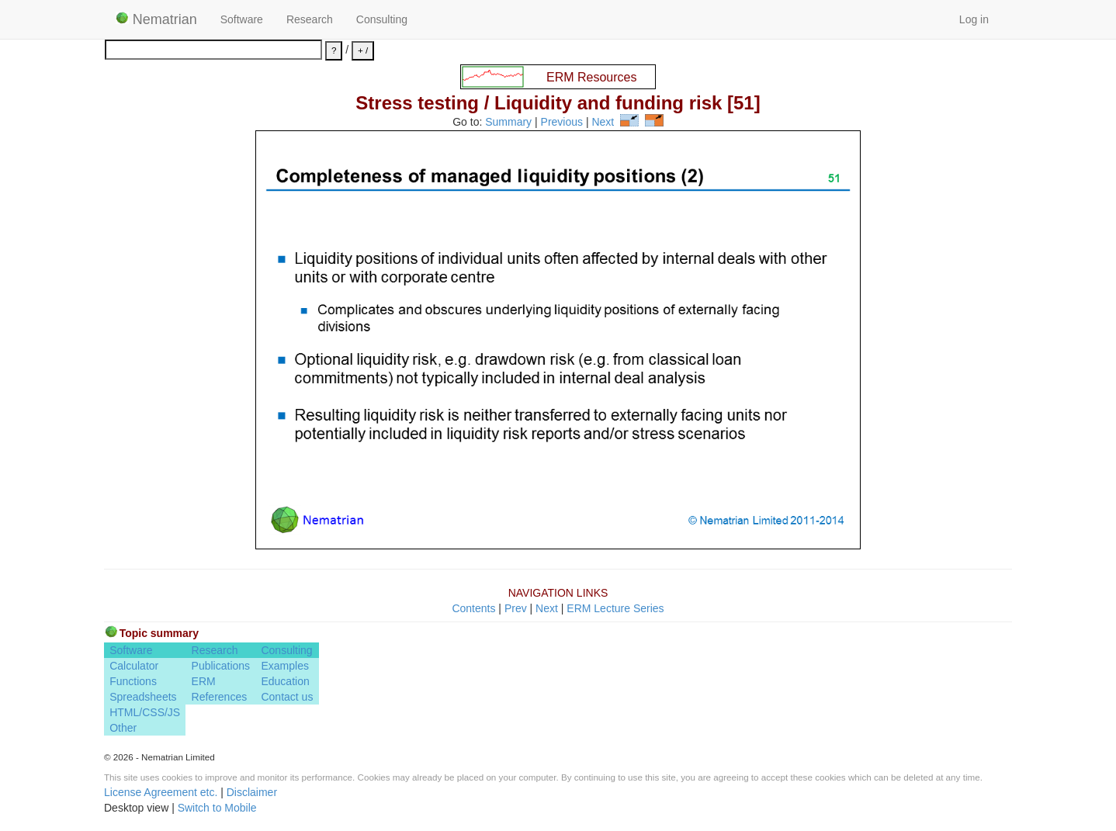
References (220, 697)
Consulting (381, 19)
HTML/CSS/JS (144, 712)
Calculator (133, 666)
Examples (284, 666)
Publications (221, 666)
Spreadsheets (142, 697)
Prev (515, 608)
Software (241, 19)
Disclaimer (252, 792)
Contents (473, 608)
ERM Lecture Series (615, 608)
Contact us (287, 697)
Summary (508, 122)
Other (123, 728)
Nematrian (156, 19)
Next (602, 122)
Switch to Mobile (217, 808)
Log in (974, 19)
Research (309, 19)
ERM (204, 681)
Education (285, 681)
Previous (562, 122)
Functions (133, 681)
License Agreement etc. (160, 792)
